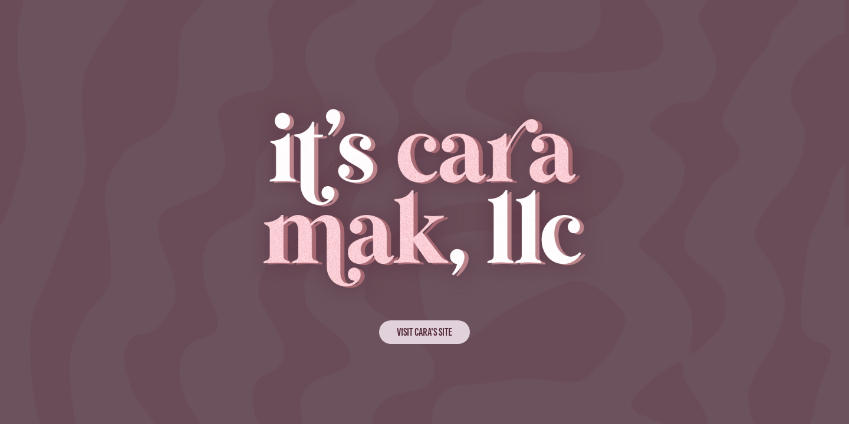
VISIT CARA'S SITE (424, 332)
